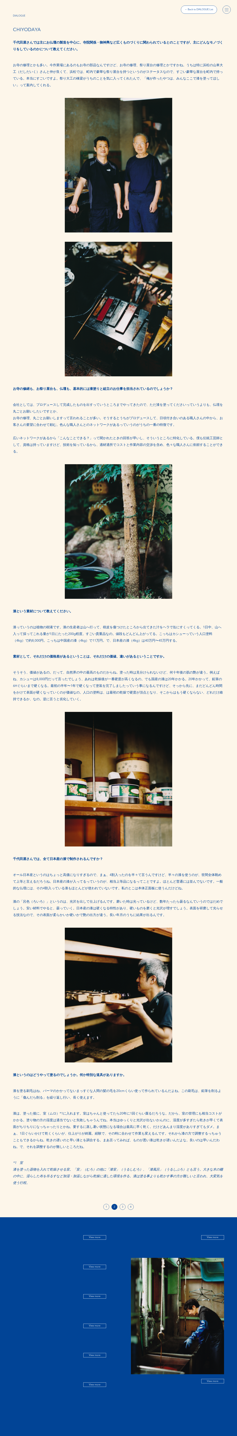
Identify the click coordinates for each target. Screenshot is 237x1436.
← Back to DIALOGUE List (199, 9)
